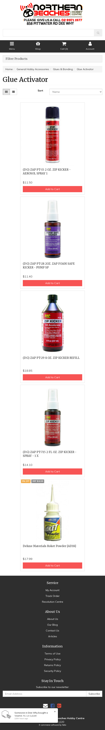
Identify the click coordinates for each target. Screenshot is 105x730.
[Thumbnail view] (6, 92)
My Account (52, 590)
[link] (52, 706)
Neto (64, 725)
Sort (40, 90)
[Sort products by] (75, 92)
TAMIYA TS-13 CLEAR (25, 715)
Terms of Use (52, 653)
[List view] (13, 92)
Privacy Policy (53, 659)
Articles (52, 636)
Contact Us (52, 630)
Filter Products (17, 59)
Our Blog (52, 624)
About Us (52, 619)
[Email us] (45, 706)
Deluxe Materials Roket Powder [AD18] (49, 546)
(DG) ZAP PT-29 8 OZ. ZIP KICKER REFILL (51, 358)
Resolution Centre (52, 601)
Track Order (52, 596)
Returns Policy (52, 665)
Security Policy (52, 671)
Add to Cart (52, 189)
